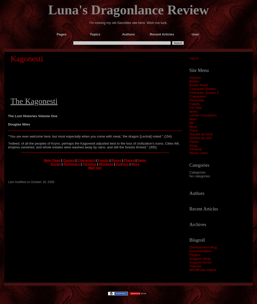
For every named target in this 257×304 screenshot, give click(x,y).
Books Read (198, 85)
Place (193, 130)
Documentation (200, 251)
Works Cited (198, 153)
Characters (197, 96)
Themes (195, 266)
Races (194, 142)
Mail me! (95, 168)
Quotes (69, 160)
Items (193, 111)
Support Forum (200, 262)
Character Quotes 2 (204, 93)
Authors (195, 77)
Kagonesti (27, 58)
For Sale (195, 108)
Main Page (52, 160)
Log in (194, 58)
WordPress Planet (202, 270)
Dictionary (196, 100)
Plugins (195, 255)
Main (193, 119)
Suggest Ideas (200, 258)
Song (193, 145)
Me (191, 123)
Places (129, 160)
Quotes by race (200, 138)
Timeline (195, 149)
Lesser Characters (203, 115)
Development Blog (203, 247)
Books (194, 81)
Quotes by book (201, 134)
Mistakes (106, 164)
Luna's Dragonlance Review (128, 9)
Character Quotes (202, 89)
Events (194, 104)
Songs (55, 164)
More (193, 126)
